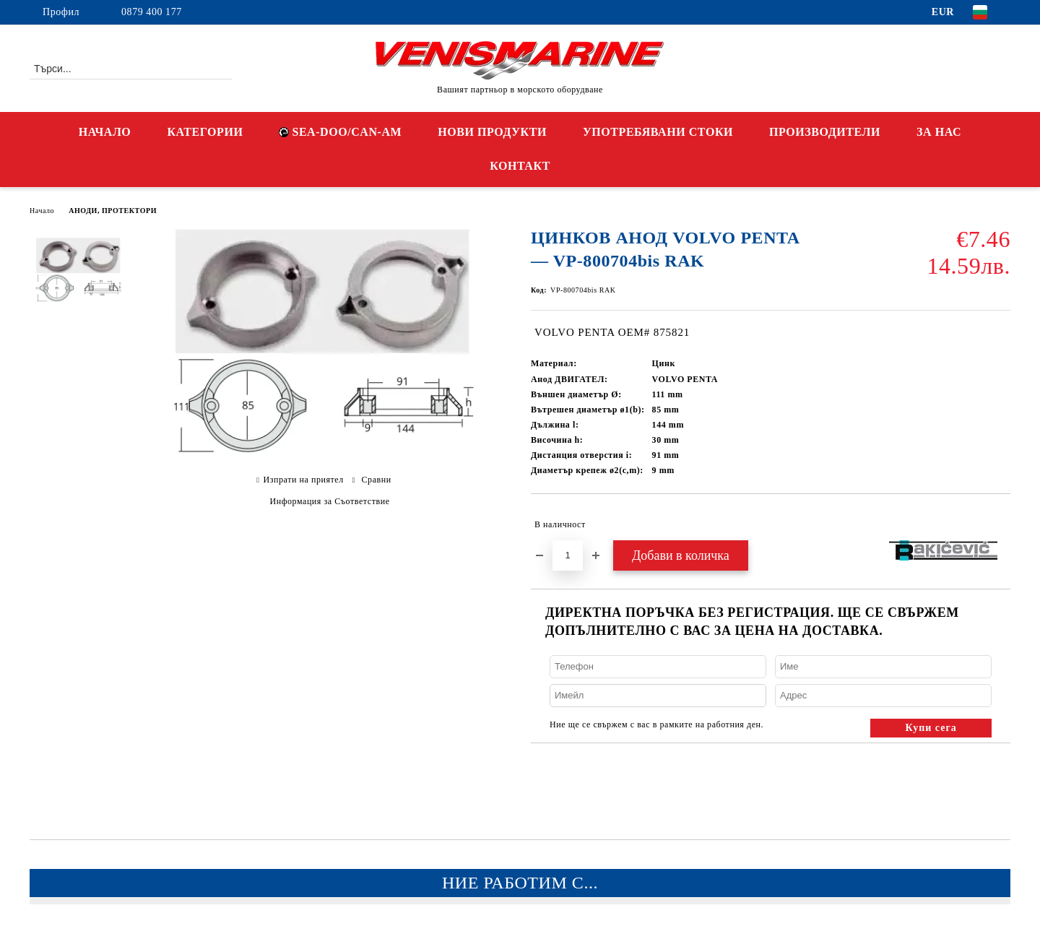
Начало (42, 211)
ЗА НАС (938, 132)
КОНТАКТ (520, 166)
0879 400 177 (151, 12)
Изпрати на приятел (303, 480)
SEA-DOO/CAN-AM (340, 132)
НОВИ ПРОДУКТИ (492, 132)
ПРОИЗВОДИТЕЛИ (824, 132)
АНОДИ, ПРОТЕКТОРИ (113, 211)
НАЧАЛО (105, 132)
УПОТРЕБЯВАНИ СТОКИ (658, 132)
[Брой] (567, 555)
